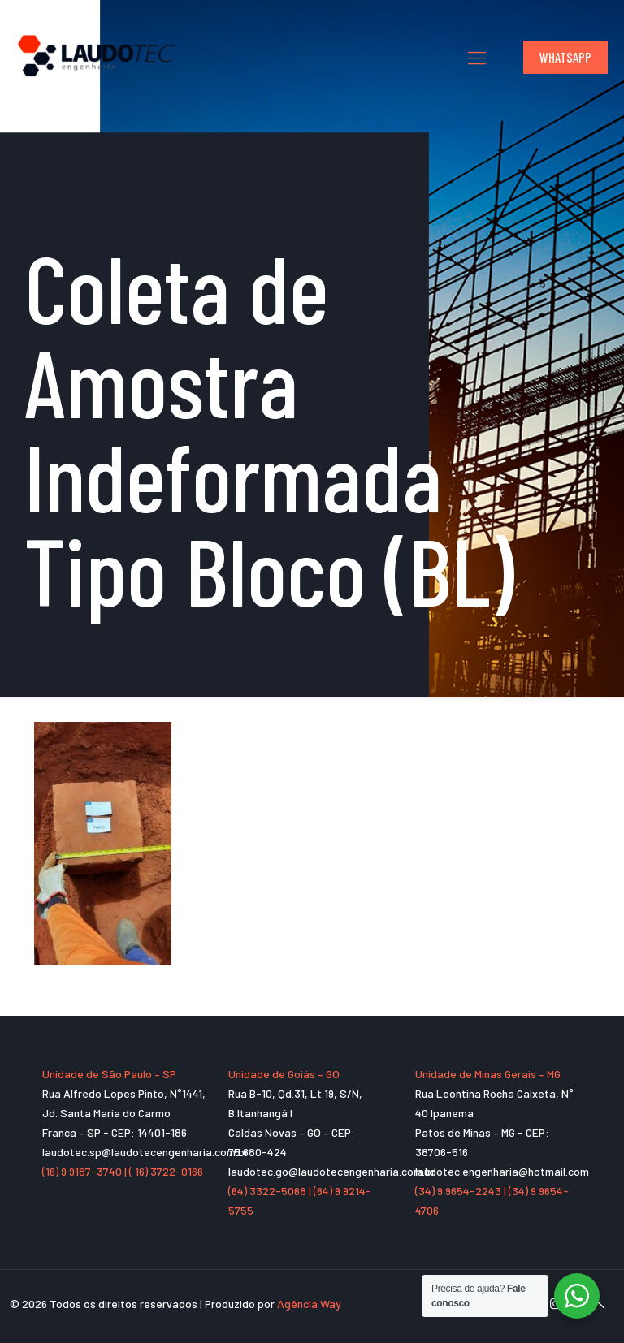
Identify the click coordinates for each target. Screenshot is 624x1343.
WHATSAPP (566, 57)
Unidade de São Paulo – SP (109, 1074)
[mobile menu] (477, 57)
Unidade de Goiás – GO (284, 1074)
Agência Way (309, 1304)
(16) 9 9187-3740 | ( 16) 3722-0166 (122, 1171)
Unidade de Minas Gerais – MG (488, 1074)
